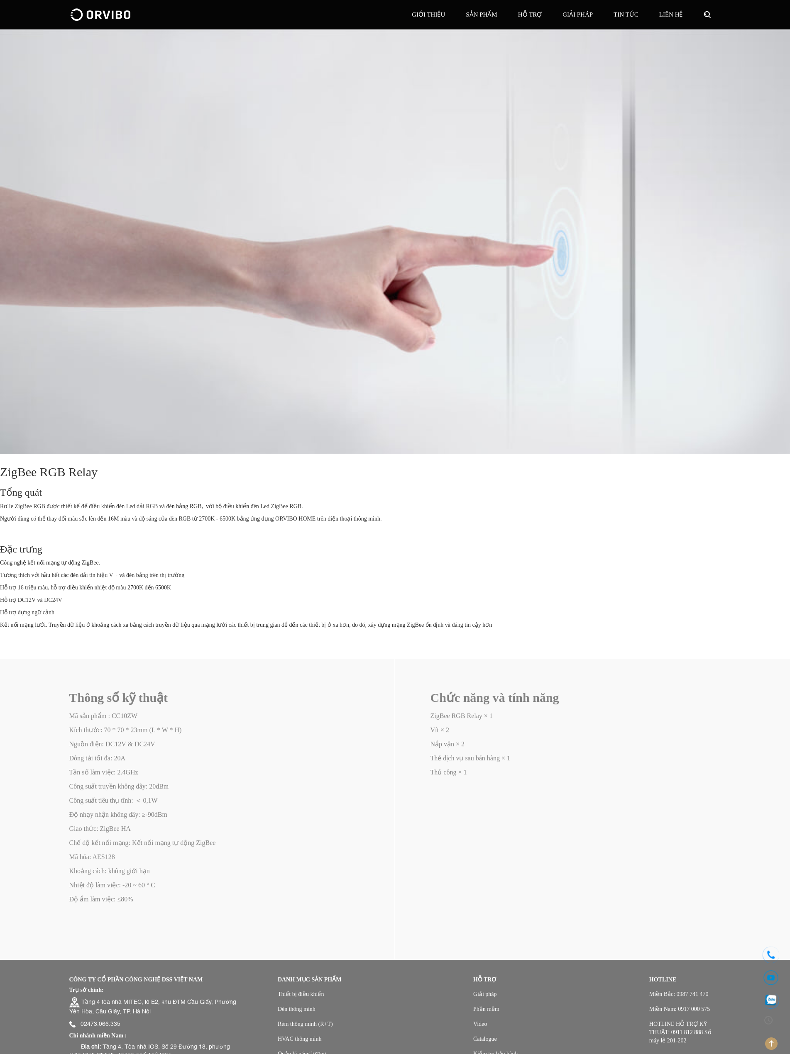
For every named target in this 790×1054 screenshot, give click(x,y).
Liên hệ (671, 14)
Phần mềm (486, 1013)
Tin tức (626, 14)
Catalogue (485, 1043)
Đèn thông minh (297, 1013)
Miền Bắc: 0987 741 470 (679, 999)
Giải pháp (485, 999)
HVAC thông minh (300, 1043)
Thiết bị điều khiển (301, 999)
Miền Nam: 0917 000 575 (679, 1013)
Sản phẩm (481, 14)
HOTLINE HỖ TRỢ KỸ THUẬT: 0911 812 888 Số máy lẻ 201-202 (680, 1036)
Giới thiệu (428, 14)
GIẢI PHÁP (578, 14)
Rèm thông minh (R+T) (305, 1028)
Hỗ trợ (530, 14)
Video (480, 1028)
